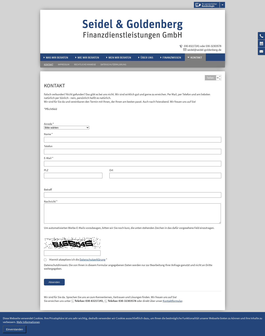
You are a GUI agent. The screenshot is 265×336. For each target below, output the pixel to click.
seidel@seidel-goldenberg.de (204, 50)
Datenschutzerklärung (113, 64)
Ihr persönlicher (209, 4)
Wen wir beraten (119, 57)
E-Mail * (48, 158)
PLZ (46, 170)
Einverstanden (14, 329)
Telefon (48, 146)
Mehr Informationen (28, 322)
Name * (48, 134)
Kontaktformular (172, 301)
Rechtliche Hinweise (85, 64)
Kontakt (196, 57)
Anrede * (49, 124)
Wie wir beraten (88, 57)
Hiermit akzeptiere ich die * (78, 259)
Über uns (147, 57)
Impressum (63, 64)
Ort (111, 170)
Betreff (48, 189)
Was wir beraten (57, 57)
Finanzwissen (172, 57)
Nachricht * (50, 201)
